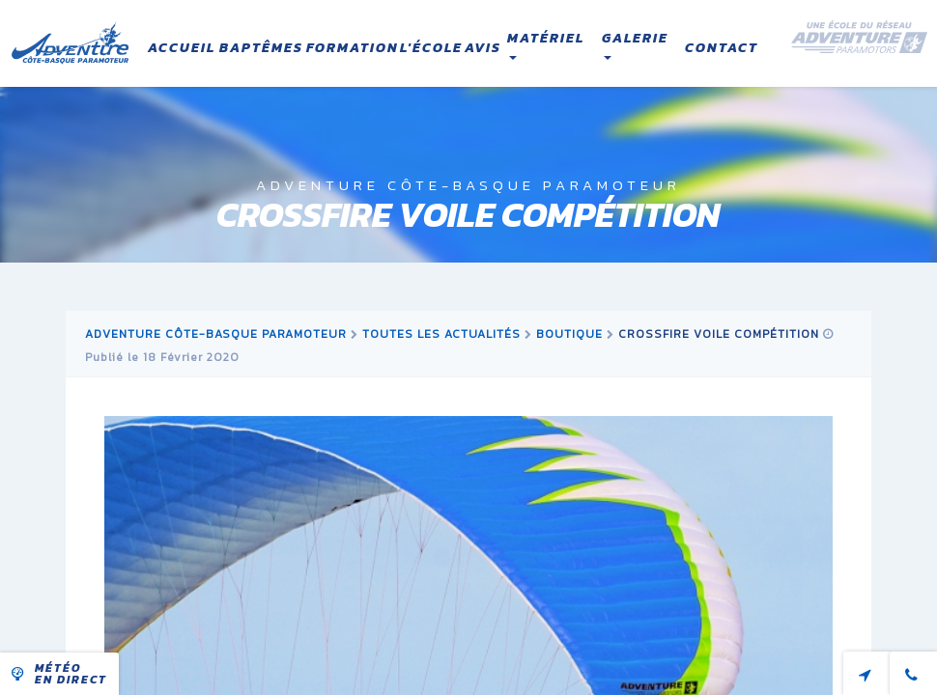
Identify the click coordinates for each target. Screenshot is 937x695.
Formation (352, 48)
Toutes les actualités (441, 334)
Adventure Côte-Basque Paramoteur (216, 334)
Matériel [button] (545, 44)
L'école (431, 48)
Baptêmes (261, 48)
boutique (569, 334)
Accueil (181, 48)
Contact (721, 48)
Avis (483, 48)
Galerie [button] (635, 44)
